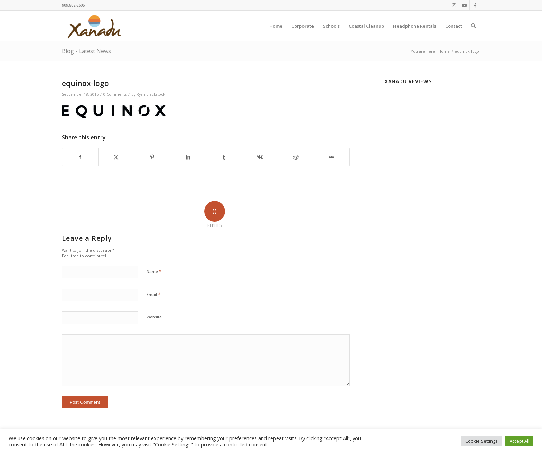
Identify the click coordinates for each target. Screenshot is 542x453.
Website (154, 316)
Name (154, 271)
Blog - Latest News (86, 51)
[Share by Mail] (331, 157)
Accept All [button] (519, 441)
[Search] (473, 26)
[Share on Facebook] (80, 157)
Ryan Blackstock (151, 94)
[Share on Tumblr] (224, 157)
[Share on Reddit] (296, 157)
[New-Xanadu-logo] (95, 26)
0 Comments (115, 94)
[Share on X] (116, 157)
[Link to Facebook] (475, 5)
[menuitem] (276, 26)
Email (153, 294)
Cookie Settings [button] (481, 441)
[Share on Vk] (260, 157)
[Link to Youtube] (464, 5)
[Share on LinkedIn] (188, 157)
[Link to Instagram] (454, 5)
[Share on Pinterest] (152, 157)
